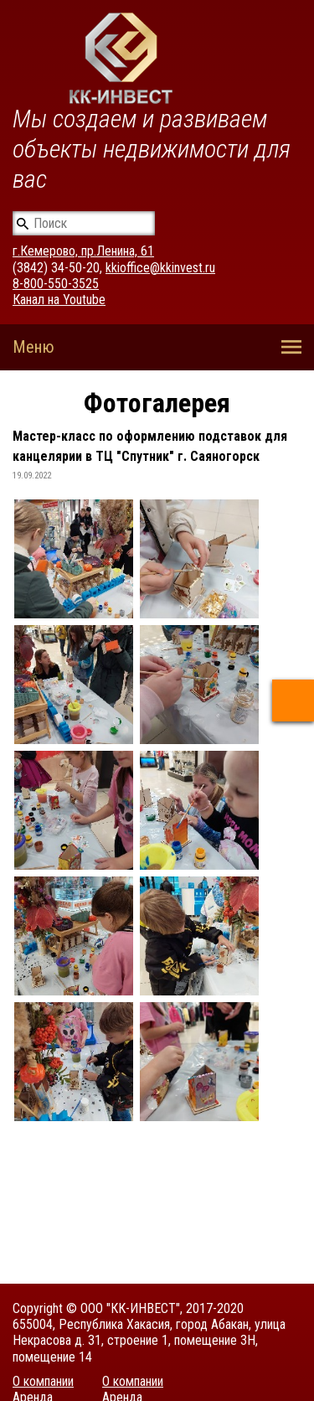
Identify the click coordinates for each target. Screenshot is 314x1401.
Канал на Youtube (59, 300)
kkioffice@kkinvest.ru (160, 268)
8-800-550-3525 (56, 284)
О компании (43, 1381)
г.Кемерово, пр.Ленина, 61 (83, 251)
